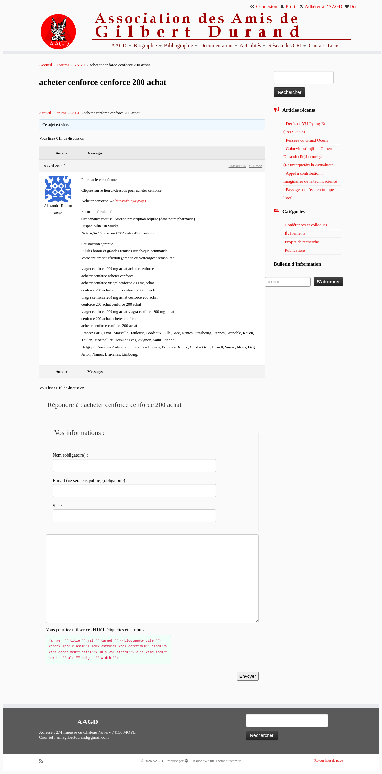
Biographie (148, 46)
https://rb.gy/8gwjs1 (130, 201)
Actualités (253, 46)
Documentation (218, 46)
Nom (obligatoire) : (70, 455)
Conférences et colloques (306, 224)
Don (351, 6)
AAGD (121, 46)
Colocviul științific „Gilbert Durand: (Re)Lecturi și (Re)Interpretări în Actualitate (308, 156)
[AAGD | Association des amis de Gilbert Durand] (47, 32)
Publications (295, 250)
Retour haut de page (328, 760)
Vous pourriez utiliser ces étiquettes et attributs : (96, 629)
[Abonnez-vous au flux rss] (43, 761)
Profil (288, 6)
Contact (317, 46)
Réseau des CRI (287, 46)
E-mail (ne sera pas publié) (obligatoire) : (90, 480)
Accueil (45, 65)
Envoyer (247, 676)
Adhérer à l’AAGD (320, 6)
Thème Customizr (228, 761)
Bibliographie (180, 46)
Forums (62, 65)
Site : (57, 505)
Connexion (263, 6)
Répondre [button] (237, 166)
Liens (333, 46)
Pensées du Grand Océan (307, 140)
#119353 (255, 166)
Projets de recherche (302, 241)
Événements (295, 233)
